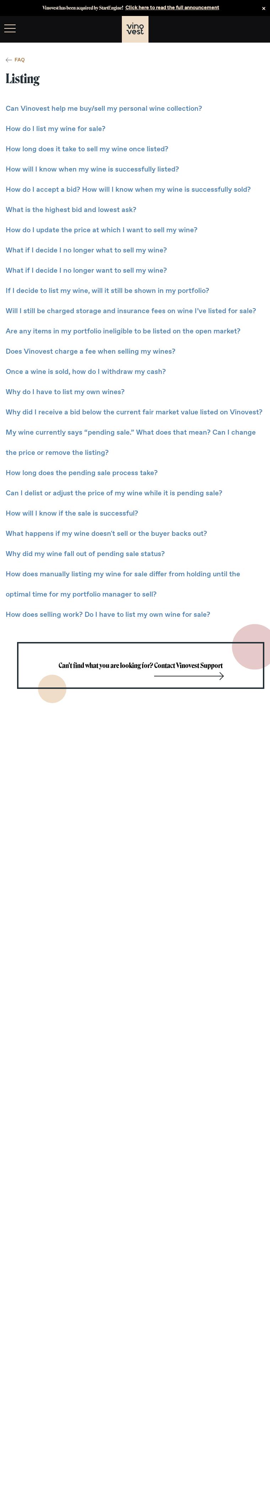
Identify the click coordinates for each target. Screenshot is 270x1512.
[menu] (10, 28)
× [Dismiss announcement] (264, 8)
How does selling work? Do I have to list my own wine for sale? (108, 614)
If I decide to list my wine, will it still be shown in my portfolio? (107, 290)
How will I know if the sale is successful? (72, 513)
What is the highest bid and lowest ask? (71, 209)
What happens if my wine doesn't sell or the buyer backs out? (106, 533)
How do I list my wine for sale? (56, 128)
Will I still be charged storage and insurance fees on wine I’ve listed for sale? (131, 311)
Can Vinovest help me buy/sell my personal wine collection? (104, 108)
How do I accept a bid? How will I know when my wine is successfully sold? (128, 189)
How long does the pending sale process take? (82, 473)
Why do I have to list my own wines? (65, 392)
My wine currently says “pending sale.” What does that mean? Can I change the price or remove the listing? (131, 442)
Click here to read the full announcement (172, 7)
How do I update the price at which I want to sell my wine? (102, 230)
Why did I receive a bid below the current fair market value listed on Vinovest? (134, 412)
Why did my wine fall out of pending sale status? (85, 554)
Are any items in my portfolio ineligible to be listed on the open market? (123, 331)
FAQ (15, 60)
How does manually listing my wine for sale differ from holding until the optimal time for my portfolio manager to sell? (123, 584)
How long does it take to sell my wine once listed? (87, 149)
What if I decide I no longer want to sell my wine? (86, 270)
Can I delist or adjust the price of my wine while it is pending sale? (114, 493)
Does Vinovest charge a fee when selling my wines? (91, 351)
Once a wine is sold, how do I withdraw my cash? (86, 371)
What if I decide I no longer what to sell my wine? (86, 250)
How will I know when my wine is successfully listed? (92, 169)
